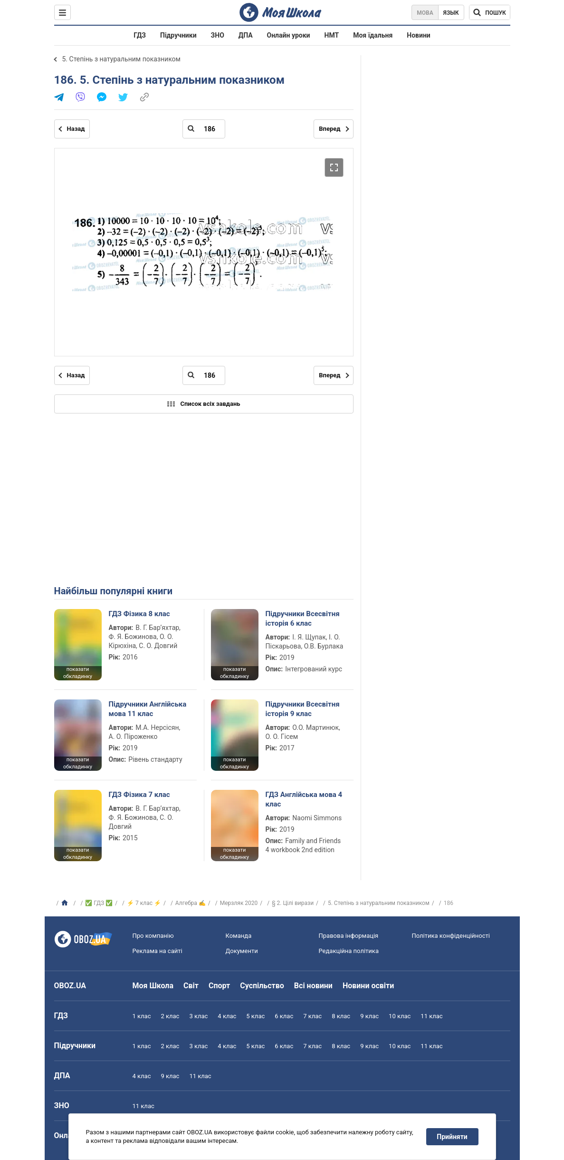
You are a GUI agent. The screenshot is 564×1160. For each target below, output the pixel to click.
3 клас (198, 1016)
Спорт (219, 985)
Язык (451, 13)
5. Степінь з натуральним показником (121, 59)
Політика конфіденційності (451, 935)
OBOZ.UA (70, 985)
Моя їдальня (372, 35)
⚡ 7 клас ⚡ (144, 903)
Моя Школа (153, 985)
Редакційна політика (349, 950)
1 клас (142, 1016)
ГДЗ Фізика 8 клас (139, 613)
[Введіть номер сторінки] (203, 128)
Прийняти (452, 1136)
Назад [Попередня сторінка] (76, 128)
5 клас (255, 1016)
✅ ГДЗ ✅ (99, 903)
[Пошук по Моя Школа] (489, 12)
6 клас (284, 1016)
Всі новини (313, 985)
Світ (191, 985)
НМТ (332, 35)
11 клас (431, 1016)
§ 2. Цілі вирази (293, 903)
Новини (418, 35)
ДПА (246, 35)
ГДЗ (140, 35)
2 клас (170, 1016)
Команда (239, 935)
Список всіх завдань (203, 404)
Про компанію (153, 935)
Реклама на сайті (157, 950)
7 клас (312, 1016)
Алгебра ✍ (190, 903)
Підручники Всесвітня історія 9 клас (303, 709)
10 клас (400, 1016)
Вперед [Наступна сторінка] (329, 128)
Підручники (178, 35)
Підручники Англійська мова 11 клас (148, 709)
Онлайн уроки (288, 35)
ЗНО (217, 35)
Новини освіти (368, 985)
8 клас (341, 1016)
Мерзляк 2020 (239, 903)
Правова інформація (349, 935)
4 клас (227, 1016)
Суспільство (262, 985)
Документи (242, 950)
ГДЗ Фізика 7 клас (139, 794)
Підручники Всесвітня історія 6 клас (303, 618)
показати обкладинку (77, 672)
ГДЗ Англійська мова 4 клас (304, 799)
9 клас (369, 1016)
